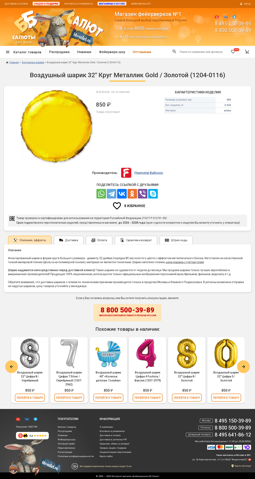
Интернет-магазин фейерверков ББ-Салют (135, 476)
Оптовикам (142, 52)
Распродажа (59, 52)
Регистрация (65, 452)
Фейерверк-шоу (112, 52)
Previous (11, 366)
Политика (76, 456)
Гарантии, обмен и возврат (114, 443)
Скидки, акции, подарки (113, 448)
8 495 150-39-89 (233, 24)
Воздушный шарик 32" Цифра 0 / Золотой (226, 376)
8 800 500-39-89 (233, 30)
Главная (12, 62)
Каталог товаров (67, 427)
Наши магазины (66, 448)
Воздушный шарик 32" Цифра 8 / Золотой (187, 376)
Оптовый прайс (66, 443)
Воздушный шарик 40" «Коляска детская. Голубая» (108, 376)
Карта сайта (106, 456)
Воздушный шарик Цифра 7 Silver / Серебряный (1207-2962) (69, 378)
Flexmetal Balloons (148, 173)
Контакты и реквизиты (78, 4)
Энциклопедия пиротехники (115, 452)
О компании (106, 427)
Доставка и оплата (16, 4)
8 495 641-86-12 (233, 435)
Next (243, 366)
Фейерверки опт (141, 4)
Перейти (30, 398)
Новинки (84, 52)
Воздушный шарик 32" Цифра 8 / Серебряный (30, 376)
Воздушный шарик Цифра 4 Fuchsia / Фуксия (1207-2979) (147, 376)
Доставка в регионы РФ (113, 439)
